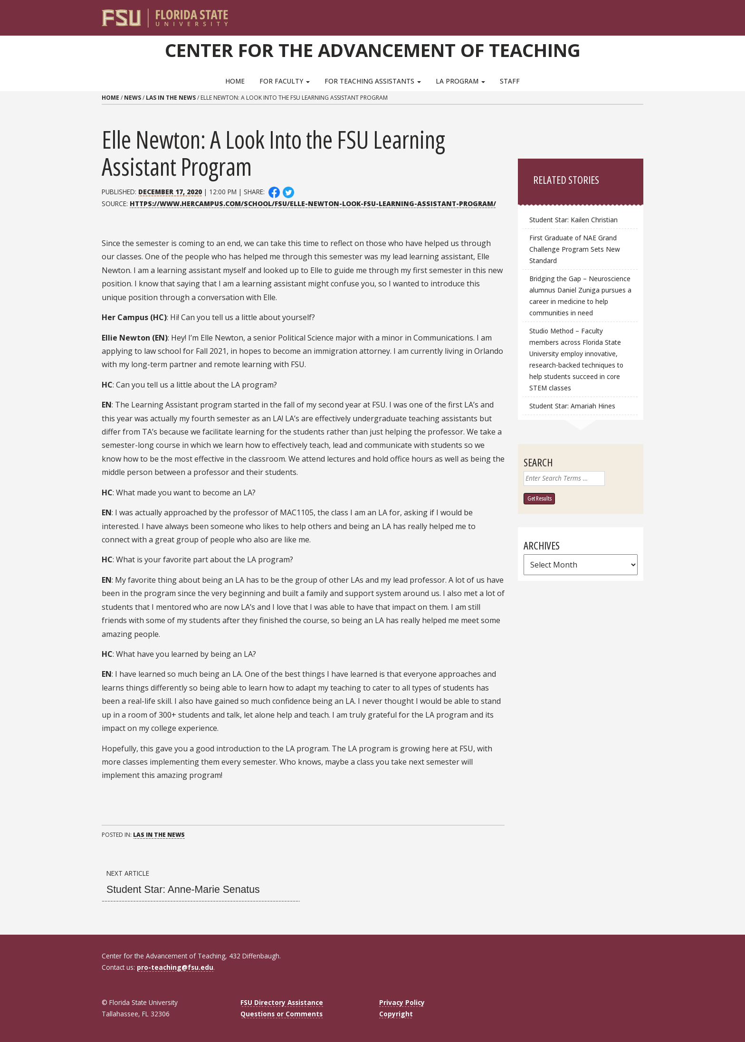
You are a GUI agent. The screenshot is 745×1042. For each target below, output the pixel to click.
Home (235, 80)
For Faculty (284, 80)
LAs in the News (171, 98)
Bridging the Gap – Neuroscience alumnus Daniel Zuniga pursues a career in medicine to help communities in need (580, 295)
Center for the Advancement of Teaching (373, 50)
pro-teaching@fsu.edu (175, 967)
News (132, 98)
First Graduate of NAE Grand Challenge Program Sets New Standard (574, 249)
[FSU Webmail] (616, 14)
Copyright (396, 1013)
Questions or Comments (281, 1013)
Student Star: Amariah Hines (572, 405)
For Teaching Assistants (373, 80)
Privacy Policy (402, 1002)
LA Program (460, 80)
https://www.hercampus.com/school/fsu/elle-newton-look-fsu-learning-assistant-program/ (313, 203)
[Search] (629, 14)
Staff (510, 80)
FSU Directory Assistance (281, 1002)
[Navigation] (642, 14)
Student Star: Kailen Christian (573, 219)
